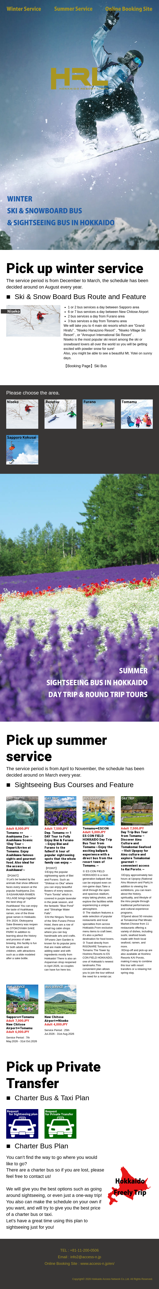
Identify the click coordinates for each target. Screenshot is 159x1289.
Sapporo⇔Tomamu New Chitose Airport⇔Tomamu (21, 1024)
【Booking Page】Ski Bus (85, 366)
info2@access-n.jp (85, 1257)
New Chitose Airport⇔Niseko (58, 1020)
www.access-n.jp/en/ (97, 1264)
